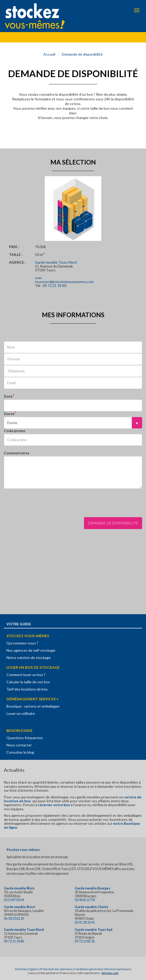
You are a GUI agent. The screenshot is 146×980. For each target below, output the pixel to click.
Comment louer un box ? (25, 674)
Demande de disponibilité (82, 54)
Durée (9, 413)
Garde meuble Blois (19, 888)
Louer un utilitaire (20, 713)
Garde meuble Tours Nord (56, 262)
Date (8, 396)
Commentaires (16, 453)
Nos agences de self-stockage (30, 650)
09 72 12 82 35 (85, 941)
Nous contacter (19, 745)
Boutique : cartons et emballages (33, 706)
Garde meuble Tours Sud (93, 930)
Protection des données (56, 969)
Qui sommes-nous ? (22, 643)
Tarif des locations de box (27, 689)
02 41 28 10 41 (85, 922)
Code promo (14, 431)
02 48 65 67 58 (85, 900)
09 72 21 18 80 (54, 285)
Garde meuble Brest (19, 907)
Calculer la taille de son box (28, 682)
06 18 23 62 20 (14, 918)
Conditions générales (88, 969)
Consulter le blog (20, 752)
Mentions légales (26, 969)
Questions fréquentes (24, 738)
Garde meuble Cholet (91, 907)
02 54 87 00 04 (14, 900)
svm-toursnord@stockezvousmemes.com (64, 280)
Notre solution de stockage (28, 657)
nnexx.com (111, 973)
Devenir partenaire (118, 969)
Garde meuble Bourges (92, 888)
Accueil (49, 54)
